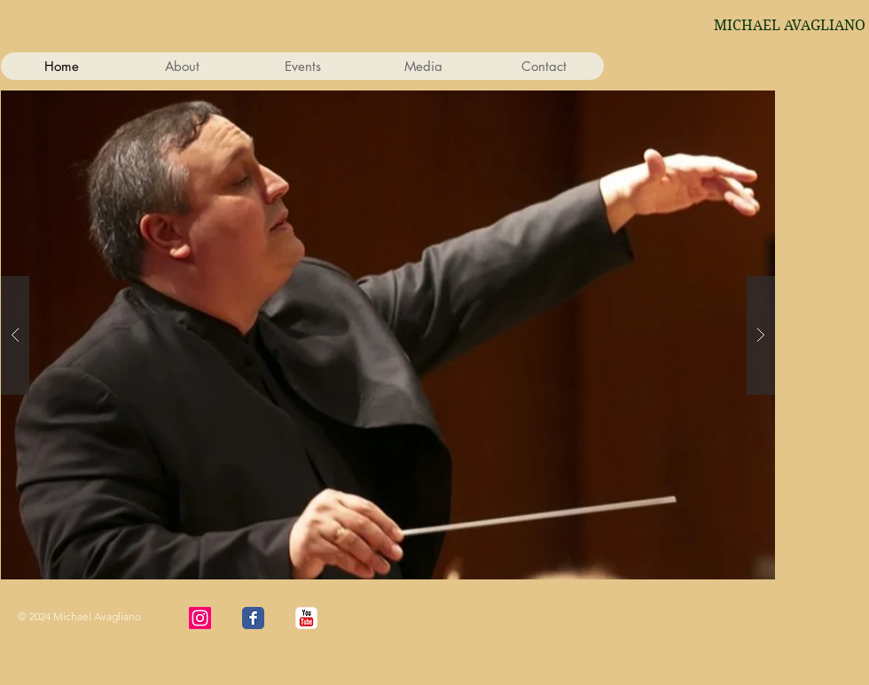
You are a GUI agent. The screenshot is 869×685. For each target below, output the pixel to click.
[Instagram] (200, 618)
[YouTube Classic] (306, 618)
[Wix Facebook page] (253, 618)
